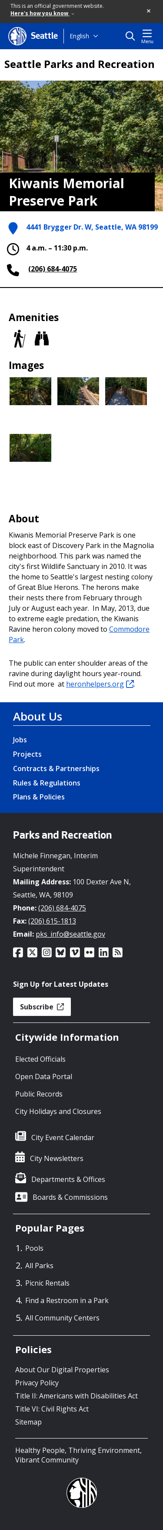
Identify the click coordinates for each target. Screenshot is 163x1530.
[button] (149, 11)
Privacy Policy (37, 1383)
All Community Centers (62, 1318)
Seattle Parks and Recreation (79, 64)
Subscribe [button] (42, 1007)
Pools (34, 1248)
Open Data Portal (43, 1076)
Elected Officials (40, 1059)
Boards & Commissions (70, 1197)
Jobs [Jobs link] (20, 740)
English (79, 36)
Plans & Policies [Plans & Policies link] (39, 797)
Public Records (39, 1094)
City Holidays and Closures (58, 1111)
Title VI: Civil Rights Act (52, 1409)
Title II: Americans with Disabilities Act (76, 1396)
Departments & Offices (68, 1179)
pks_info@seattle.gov (70, 934)
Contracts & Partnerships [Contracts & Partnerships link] (56, 768)
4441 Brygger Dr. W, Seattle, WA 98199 (92, 227)
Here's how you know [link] (42, 13)
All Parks (39, 1265)
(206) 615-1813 (52, 921)
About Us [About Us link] (37, 716)
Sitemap (28, 1422)
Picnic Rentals (47, 1283)
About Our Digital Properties (62, 1369)
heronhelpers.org (100, 684)
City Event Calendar (62, 1137)
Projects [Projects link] (27, 754)
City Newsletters (56, 1158)
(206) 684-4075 (52, 269)
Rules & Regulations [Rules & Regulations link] (46, 783)
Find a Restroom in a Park (67, 1300)
